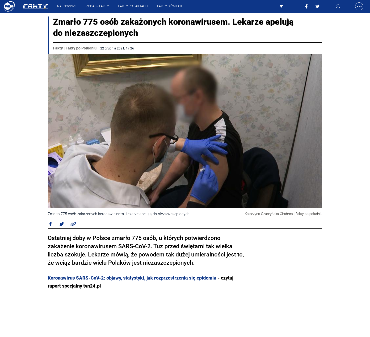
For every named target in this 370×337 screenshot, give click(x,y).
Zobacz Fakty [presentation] (97, 6)
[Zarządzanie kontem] (338, 6)
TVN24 (9, 6)
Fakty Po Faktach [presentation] (133, 6)
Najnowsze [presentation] (67, 6)
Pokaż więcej (286, 6)
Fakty (58, 48)
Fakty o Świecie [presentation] (170, 6)
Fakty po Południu (81, 48)
